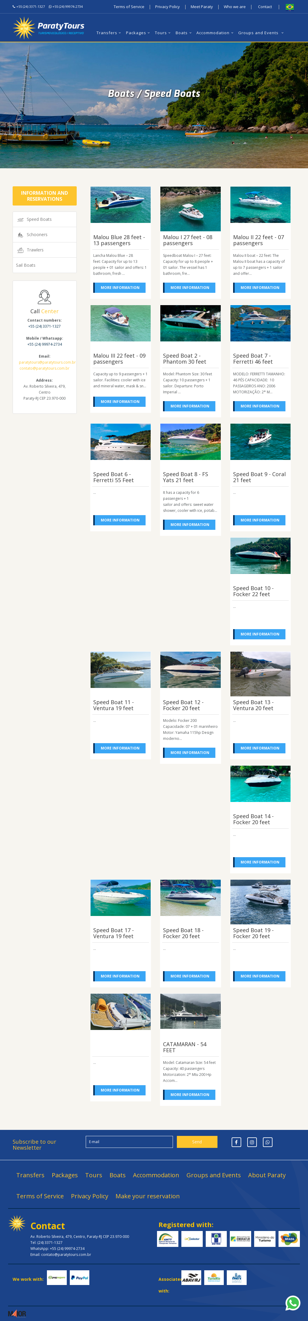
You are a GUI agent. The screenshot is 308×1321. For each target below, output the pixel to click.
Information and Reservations (44, 196)
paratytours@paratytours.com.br (47, 362)
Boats (184, 32)
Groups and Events (261, 32)
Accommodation (215, 32)
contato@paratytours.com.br (44, 368)
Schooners (32, 235)
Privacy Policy (167, 6)
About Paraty (267, 1175)
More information (120, 287)
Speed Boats (34, 219)
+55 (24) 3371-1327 (30, 6)
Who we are (235, 6)
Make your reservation (148, 1196)
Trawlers (30, 250)
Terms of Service (129, 6)
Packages (139, 32)
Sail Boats (25, 265)
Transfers (110, 32)
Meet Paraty (202, 6)
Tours (163, 32)
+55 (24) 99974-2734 (67, 6)
